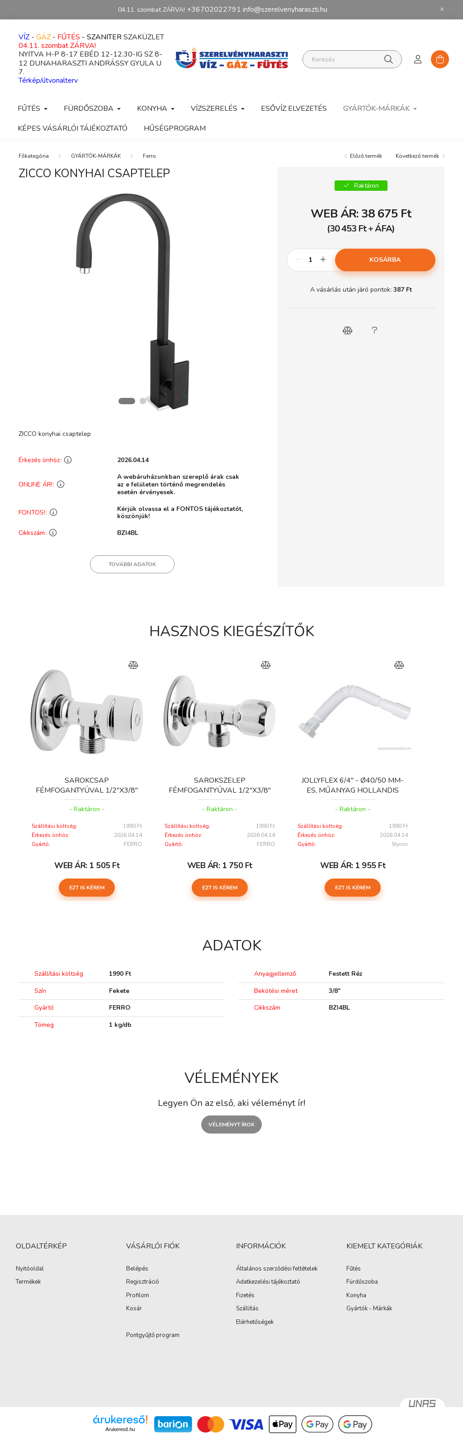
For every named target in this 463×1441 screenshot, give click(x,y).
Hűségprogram (175, 128)
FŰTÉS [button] (30, 108)
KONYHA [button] (153, 108)
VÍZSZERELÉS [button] (215, 108)
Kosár (134, 1309)
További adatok (132, 564)
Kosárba (385, 259)
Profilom (137, 1295)
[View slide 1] (127, 401)
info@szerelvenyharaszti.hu (285, 9)
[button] (347, 330)
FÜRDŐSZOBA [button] (89, 108)
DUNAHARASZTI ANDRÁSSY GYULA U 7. (90, 67)
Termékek (28, 1282)
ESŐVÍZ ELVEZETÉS (294, 108)
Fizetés (245, 1295)
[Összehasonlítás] (133, 665)
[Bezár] (442, 9)
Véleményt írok (231, 1124)
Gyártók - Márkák (369, 1309)
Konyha (356, 1295)
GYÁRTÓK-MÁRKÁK (96, 156)
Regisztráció (142, 1282)
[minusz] (298, 260)
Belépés (137, 1269)
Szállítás (247, 1309)
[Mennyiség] (311, 260)
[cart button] (440, 59)
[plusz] (323, 260)
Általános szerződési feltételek (276, 1269)
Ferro (149, 156)
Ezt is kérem (86, 887)
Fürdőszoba (362, 1282)
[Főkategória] (34, 156)
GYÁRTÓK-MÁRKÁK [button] (377, 108)
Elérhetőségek (255, 1322)
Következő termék (417, 156)
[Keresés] (352, 59)
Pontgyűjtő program (153, 1335)
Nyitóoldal (30, 1269)
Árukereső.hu (120, 1429)
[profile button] (418, 59)
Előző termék (366, 156)
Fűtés (353, 1269)
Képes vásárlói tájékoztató (73, 128)
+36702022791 (214, 9)
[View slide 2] (143, 401)
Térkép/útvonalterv (48, 80)
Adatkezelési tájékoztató (268, 1282)
